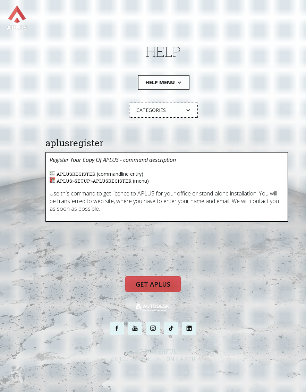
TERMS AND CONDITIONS (178, 373)
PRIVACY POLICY (141, 373)
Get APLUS (153, 285)
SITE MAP (211, 373)
